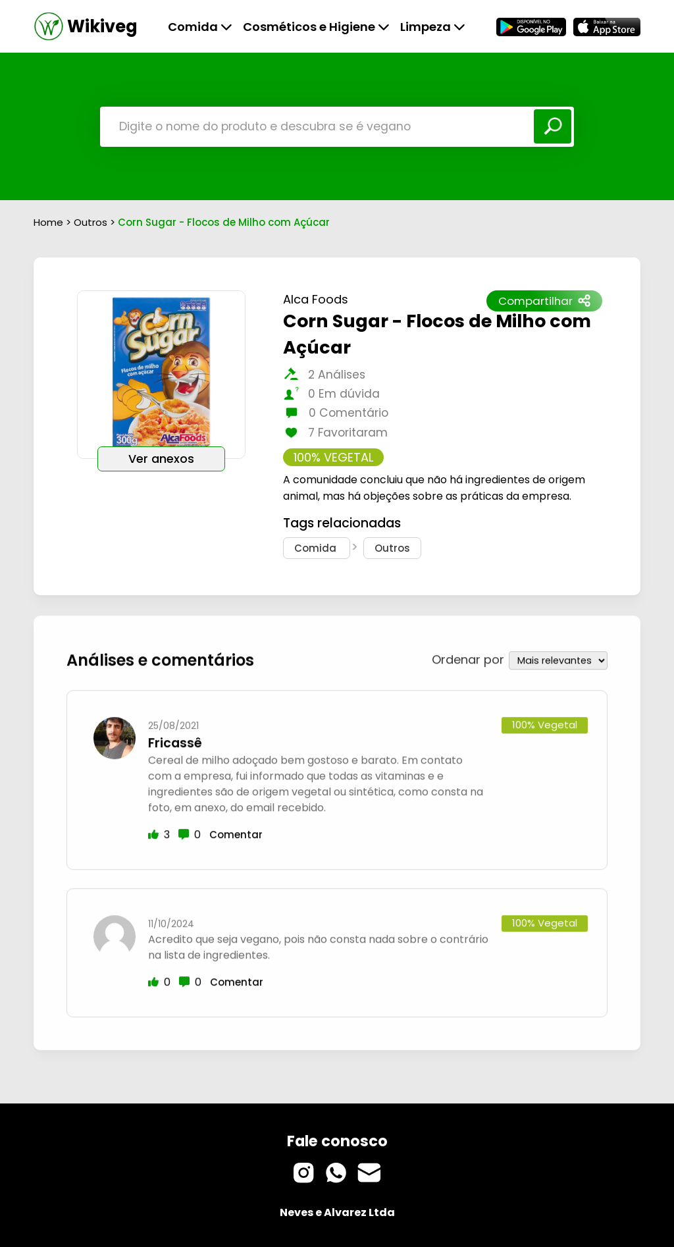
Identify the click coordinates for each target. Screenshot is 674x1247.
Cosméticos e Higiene (316, 26)
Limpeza (432, 26)
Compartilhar (544, 301)
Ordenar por (468, 654)
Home (48, 222)
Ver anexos (161, 459)
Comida (200, 26)
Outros (92, 222)
